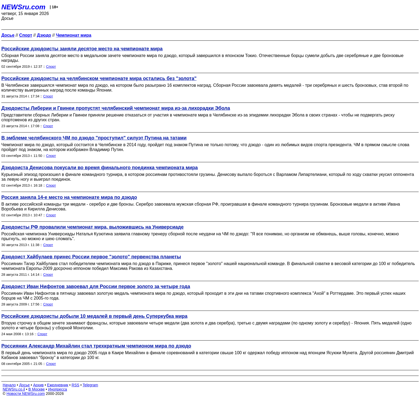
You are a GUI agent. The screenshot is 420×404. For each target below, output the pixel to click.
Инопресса (57, 389)
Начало (9, 385)
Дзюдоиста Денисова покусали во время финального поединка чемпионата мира (99, 167)
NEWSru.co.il (14, 389)
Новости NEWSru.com (25, 393)
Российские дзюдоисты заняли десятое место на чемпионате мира (82, 48)
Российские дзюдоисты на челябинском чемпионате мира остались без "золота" (99, 78)
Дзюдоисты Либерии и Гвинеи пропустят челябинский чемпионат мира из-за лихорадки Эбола (115, 108)
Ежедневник (57, 385)
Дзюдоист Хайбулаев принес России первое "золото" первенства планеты (91, 256)
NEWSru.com (23, 7)
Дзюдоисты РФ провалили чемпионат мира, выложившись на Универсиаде (92, 227)
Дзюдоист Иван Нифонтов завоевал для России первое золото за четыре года (95, 286)
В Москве (36, 389)
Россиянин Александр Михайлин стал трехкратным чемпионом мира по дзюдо (96, 346)
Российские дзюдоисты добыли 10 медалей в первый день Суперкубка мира (94, 316)
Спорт (51, 67)
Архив (38, 385)
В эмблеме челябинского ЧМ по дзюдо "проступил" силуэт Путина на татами (94, 138)
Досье (24, 385)
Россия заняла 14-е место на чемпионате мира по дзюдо (69, 197)
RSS (75, 385)
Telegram (90, 385)
